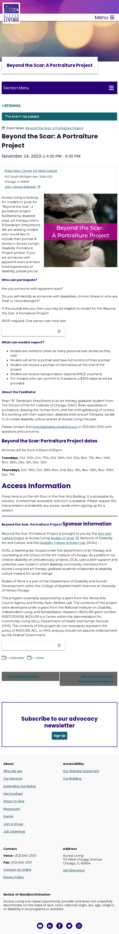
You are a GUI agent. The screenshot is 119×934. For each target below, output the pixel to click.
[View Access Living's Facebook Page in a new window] (59, 926)
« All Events (11, 105)
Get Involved (13, 794)
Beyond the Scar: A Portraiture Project (95, 679)
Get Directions (74, 870)
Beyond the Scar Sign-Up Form (31, 331)
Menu (104, 17)
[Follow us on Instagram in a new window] (79, 926)
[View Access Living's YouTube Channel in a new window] (40, 926)
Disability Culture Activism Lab (62, 543)
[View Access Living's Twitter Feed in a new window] (69, 926)
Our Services (12, 778)
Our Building (72, 778)
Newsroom (11, 809)
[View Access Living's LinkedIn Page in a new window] (50, 926)
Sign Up (59, 735)
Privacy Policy (13, 877)
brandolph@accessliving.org (55, 427)
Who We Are (12, 771)
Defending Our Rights (19, 786)
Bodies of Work (62, 538)
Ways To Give (13, 801)
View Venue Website (20, 187)
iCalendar (39, 658)
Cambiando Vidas (22, 676)
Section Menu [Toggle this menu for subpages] (58, 88)
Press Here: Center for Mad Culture (30, 171)
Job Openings (14, 831)
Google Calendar (17, 658)
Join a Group (13, 824)
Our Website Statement (81, 771)
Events (8, 816)
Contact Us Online (17, 870)
